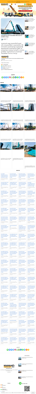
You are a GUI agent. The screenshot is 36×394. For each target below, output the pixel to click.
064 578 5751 (4, 387)
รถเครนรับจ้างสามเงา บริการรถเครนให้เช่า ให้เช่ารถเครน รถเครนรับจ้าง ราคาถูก (31, 175)
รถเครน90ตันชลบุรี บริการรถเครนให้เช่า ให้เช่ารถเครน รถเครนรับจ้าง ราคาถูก (32, 36)
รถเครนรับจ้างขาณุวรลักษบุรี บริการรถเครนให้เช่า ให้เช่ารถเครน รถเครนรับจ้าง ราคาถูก (22, 227)
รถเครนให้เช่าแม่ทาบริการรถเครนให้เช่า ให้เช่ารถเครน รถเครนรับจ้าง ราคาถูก (13, 296)
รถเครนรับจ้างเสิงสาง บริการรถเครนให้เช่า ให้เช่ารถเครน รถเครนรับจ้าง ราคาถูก (13, 287)
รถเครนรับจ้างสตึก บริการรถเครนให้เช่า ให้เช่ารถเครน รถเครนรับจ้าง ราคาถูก (4, 184)
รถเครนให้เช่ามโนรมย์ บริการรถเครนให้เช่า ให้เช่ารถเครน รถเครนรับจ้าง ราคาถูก (31, 201)
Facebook (3, 391)
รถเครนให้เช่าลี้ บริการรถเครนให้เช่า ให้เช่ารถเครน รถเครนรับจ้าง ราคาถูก (4, 330)
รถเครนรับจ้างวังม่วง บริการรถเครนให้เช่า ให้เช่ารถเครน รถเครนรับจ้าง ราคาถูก (13, 210)
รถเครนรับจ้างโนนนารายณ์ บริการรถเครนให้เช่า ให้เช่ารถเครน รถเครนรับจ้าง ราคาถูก (31, 193)
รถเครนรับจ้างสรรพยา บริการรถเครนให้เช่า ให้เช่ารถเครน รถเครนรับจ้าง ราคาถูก (13, 218)
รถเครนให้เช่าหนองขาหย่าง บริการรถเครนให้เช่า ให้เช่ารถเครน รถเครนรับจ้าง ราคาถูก (4, 175)
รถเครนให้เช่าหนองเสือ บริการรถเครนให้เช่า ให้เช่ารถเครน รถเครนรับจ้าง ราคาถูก (31, 218)
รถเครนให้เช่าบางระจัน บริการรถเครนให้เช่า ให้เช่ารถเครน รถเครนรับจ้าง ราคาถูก (31, 244)
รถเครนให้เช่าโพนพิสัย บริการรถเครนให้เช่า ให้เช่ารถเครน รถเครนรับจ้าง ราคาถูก (31, 322)
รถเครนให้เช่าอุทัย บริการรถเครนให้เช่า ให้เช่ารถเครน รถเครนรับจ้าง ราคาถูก (32, 20)
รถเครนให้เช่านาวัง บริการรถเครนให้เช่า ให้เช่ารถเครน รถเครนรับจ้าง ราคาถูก (13, 262)
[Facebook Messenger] (6, 77)
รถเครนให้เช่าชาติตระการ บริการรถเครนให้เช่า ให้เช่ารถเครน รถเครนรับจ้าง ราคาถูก (4, 253)
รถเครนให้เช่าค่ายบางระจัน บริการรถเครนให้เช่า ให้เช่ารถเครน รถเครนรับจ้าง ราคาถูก (13, 305)
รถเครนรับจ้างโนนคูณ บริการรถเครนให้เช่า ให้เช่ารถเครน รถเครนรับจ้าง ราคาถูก (31, 262)
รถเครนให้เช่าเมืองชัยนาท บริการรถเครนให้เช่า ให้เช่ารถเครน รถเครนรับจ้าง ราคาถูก (18, 159)
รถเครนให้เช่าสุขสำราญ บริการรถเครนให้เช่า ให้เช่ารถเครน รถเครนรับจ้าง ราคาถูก (4, 244)
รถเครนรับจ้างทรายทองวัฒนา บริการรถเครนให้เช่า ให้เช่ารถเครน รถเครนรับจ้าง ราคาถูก (4, 218)
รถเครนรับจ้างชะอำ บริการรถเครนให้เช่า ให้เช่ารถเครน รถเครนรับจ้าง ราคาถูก (22, 322)
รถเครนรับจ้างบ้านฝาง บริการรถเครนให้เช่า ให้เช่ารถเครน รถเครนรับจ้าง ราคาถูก (4, 270)
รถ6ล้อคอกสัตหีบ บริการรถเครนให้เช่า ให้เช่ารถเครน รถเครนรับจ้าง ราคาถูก (13, 184)
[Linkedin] (16, 77)
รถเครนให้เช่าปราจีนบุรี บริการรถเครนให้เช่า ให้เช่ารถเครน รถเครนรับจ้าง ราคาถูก (30, 101)
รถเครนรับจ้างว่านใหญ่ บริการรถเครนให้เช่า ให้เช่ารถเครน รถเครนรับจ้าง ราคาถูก (22, 175)
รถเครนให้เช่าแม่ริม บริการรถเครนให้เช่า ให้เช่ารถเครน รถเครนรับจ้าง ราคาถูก (22, 244)
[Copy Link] (23, 77)
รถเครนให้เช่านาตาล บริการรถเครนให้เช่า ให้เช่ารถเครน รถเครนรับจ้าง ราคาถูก (4, 193)
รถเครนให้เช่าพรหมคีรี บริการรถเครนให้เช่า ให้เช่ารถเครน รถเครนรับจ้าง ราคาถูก (32, 28)
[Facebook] (4, 77)
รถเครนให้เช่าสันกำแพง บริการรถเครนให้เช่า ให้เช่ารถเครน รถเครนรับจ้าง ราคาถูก (32, 44)
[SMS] (12, 77)
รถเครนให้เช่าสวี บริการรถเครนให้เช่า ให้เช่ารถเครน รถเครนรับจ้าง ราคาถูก (22, 218)
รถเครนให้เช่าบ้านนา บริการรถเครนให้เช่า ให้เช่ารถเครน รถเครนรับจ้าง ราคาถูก (6, 159)
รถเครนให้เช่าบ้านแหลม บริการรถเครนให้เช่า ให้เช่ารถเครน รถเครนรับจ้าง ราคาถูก (30, 120)
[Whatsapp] (17, 77)
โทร (2, 384)
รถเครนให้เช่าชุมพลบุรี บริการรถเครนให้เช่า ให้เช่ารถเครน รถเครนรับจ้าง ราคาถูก (22, 339)
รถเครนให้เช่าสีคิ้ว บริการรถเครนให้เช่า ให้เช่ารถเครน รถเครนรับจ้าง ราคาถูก (13, 244)
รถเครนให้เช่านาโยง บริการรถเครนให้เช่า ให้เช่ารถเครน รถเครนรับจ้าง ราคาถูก (22, 236)
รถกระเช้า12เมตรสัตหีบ (13, 320)
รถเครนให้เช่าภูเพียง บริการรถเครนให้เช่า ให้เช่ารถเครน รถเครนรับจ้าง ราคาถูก (4, 210)
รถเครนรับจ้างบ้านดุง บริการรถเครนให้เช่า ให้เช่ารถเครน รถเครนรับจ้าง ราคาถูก (6, 101)
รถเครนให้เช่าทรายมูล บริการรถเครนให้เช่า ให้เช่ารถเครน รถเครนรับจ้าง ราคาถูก (4, 236)
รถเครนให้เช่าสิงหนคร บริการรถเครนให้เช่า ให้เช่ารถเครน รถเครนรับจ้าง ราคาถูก (22, 296)
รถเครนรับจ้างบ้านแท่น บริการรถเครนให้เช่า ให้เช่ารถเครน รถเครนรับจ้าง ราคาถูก (18, 101)
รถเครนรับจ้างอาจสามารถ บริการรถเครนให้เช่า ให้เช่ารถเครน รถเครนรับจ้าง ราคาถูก (22, 305)
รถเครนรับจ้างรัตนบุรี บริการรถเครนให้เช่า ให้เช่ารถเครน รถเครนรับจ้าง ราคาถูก (13, 339)
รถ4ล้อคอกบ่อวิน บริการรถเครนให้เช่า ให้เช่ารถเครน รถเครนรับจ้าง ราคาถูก (4, 322)
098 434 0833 (29, 4)
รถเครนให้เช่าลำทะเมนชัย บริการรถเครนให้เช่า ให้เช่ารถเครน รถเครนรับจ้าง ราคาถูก (31, 279)
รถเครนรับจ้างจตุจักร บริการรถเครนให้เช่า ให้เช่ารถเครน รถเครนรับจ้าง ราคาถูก (6, 140)
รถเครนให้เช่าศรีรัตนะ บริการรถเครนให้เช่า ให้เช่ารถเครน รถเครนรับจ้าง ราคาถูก (4, 313)
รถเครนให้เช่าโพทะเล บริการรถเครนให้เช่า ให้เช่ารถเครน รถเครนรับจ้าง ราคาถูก (4, 262)
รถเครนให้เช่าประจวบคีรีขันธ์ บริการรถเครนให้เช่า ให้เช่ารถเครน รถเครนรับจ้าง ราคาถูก (31, 184)
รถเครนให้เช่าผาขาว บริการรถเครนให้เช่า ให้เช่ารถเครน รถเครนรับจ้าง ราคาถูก (4, 296)
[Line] (2, 77)
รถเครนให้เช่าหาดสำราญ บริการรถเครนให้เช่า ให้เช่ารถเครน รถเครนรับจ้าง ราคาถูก (31, 339)
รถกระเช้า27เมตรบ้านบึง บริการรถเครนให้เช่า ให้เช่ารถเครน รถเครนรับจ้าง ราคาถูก (31, 236)
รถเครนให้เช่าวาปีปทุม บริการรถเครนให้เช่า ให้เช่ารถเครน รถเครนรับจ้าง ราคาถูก (4, 305)
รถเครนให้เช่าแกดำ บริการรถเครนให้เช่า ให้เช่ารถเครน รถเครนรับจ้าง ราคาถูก (4, 287)
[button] (11, 4)
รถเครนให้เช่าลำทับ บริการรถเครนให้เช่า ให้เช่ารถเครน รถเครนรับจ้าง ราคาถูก (31, 331)
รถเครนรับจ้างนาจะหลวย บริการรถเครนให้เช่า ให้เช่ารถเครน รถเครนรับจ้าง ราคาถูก (22, 184)
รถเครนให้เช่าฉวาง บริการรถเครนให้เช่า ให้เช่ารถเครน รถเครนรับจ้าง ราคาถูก (18, 140)
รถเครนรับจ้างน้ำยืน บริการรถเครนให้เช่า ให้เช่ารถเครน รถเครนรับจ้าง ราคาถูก (13, 270)
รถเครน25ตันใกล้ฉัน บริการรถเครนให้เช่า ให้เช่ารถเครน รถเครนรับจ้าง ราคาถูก (13, 313)
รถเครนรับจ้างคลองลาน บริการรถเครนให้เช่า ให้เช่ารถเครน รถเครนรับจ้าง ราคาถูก (22, 193)
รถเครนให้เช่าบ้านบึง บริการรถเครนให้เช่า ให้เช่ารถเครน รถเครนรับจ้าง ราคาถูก (22, 270)
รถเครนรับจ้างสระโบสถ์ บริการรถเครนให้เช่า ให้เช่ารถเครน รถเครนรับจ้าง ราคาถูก (13, 253)
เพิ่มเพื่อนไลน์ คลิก (4, 389)
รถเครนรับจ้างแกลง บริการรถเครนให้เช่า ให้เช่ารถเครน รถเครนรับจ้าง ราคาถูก (22, 253)
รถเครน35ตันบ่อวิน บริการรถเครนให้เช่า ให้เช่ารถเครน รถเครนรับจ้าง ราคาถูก (13, 236)
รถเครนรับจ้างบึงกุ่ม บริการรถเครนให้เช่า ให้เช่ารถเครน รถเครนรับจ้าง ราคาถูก (4, 227)
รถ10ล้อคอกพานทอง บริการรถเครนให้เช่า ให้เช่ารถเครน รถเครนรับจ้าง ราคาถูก (22, 262)
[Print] (21, 77)
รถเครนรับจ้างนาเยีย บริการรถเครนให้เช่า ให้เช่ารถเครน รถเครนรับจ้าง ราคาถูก (22, 279)
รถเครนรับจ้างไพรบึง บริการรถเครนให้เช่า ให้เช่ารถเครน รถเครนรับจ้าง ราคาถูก (13, 175)
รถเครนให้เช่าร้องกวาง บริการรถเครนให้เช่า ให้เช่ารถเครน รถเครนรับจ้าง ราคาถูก (13, 201)
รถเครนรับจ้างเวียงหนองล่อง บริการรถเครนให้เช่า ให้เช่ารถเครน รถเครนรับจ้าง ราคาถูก (31, 296)
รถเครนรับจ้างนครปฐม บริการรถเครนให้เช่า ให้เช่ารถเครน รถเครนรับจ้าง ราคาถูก (31, 253)
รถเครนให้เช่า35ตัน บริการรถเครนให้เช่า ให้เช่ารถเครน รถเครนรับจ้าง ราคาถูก (32, 52)
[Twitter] (8, 77)
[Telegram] (19, 77)
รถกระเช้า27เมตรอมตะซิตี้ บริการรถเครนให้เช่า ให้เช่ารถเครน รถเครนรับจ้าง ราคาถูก (30, 167)
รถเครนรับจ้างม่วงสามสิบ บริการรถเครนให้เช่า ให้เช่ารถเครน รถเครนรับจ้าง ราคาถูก (13, 331)
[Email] (14, 77)
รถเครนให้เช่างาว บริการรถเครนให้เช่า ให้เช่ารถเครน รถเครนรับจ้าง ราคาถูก (13, 279)
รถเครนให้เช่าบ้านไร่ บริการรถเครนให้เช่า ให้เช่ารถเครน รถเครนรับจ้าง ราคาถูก (4, 201)
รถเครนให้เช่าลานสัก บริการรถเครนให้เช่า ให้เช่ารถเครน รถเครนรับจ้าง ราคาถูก (22, 313)
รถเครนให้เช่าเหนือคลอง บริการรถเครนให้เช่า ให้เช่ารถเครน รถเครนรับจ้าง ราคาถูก (22, 201)
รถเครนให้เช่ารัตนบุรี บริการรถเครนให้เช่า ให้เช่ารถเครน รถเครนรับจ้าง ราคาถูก (13, 193)
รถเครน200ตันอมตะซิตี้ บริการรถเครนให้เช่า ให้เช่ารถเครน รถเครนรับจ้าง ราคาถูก (22, 210)
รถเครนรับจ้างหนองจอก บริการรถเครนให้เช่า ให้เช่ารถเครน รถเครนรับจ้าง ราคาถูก (22, 331)
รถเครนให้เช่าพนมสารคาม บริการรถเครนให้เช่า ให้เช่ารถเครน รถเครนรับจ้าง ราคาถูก (31, 227)
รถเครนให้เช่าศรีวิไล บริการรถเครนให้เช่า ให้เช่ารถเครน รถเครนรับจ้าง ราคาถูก (31, 313)
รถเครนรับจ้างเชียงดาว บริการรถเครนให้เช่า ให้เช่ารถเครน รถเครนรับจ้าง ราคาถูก (4, 279)
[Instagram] (10, 77)
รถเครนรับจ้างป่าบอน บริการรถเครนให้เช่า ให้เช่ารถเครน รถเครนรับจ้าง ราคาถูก (31, 210)
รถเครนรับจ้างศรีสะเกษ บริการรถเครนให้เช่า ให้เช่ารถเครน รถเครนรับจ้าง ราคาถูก (18, 120)
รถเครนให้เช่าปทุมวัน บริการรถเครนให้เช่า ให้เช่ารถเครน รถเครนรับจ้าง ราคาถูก (30, 140)
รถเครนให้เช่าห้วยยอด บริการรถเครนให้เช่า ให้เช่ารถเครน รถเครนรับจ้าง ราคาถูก (4, 339)
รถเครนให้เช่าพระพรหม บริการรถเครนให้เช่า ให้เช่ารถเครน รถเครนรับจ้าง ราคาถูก (31, 270)
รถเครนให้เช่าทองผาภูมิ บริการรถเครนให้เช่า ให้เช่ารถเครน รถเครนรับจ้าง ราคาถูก (6, 120)
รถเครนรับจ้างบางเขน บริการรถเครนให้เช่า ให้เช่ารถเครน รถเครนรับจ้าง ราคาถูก (22, 287)
